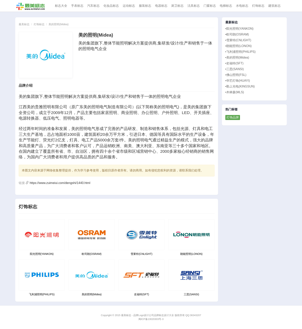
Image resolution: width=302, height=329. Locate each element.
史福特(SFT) (141, 294)
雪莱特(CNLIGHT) (141, 253)
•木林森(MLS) (234, 92)
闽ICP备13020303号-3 (151, 319)
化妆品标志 (111, 5)
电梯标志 (226, 5)
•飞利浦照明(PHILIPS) (240, 51)
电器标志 (161, 5)
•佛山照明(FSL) (236, 74)
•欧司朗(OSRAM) (237, 34)
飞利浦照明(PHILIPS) (42, 294)
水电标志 (242, 5)
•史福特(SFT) (234, 63)
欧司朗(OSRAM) (92, 253)
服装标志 (145, 5)
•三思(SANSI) (234, 69)
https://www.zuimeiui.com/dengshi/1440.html (60, 183)
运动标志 (129, 5)
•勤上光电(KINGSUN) (240, 86)
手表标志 (77, 5)
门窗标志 (210, 5)
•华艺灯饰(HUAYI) (237, 80)
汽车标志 (93, 5)
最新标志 (231, 22)
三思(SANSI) (191, 294)
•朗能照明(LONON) (238, 46)
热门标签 (231, 109)
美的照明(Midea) (58, 24)
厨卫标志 (177, 5)
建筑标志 (274, 5)
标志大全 (61, 5)
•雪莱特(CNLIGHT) (238, 40)
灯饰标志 (258, 5)
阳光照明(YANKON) (42, 253)
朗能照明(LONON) (191, 253)
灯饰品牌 (232, 117)
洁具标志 (193, 5)
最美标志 (24, 24)
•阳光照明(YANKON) (239, 28)
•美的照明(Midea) (237, 57)
